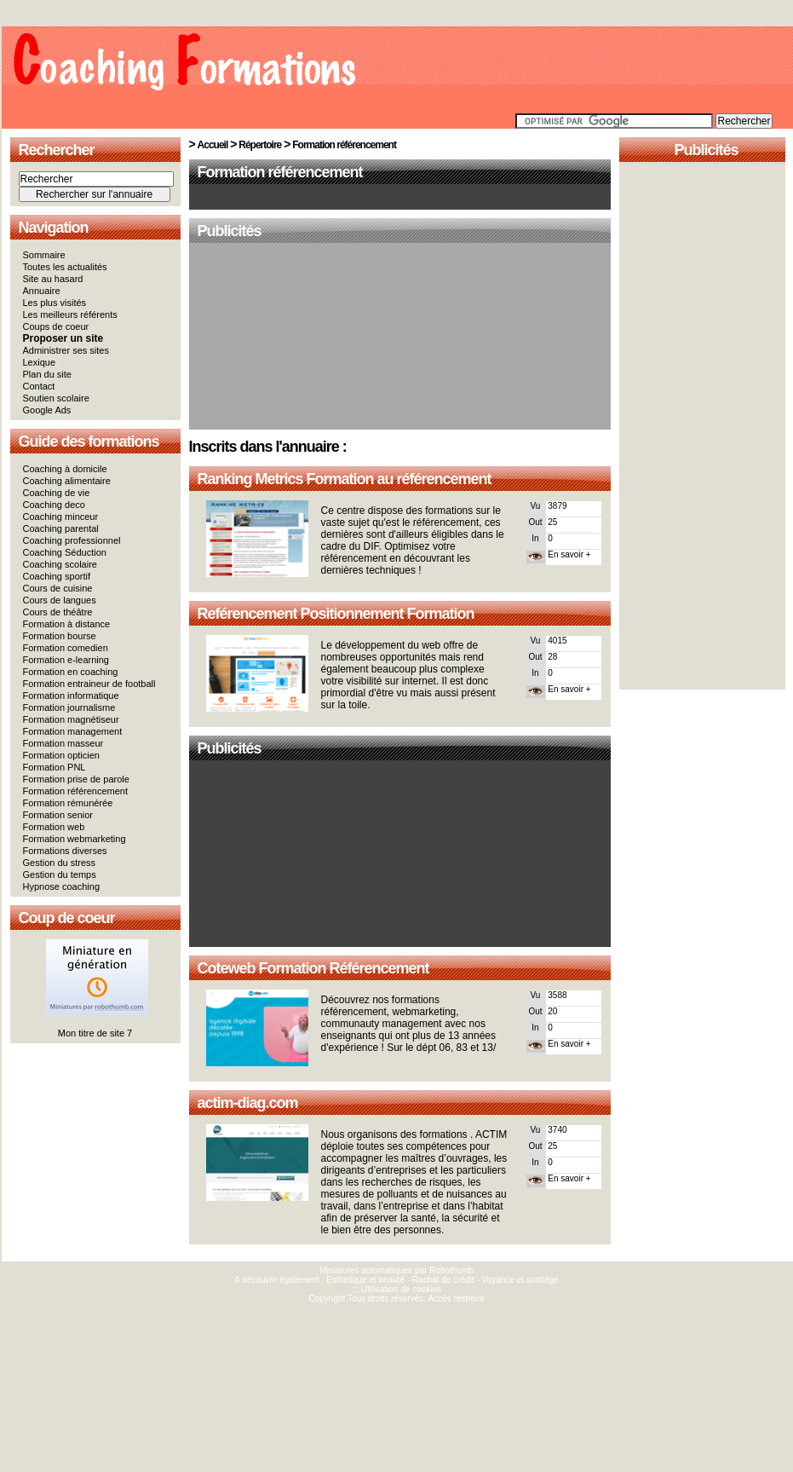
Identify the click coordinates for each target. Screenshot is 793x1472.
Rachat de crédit (443, 1279)
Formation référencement (76, 791)
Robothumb (451, 1270)
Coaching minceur (61, 516)
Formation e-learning (66, 660)
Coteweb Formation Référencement (313, 968)
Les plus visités (55, 302)
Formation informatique (71, 695)
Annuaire (41, 291)
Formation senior (58, 815)
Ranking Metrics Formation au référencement (344, 479)
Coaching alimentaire (67, 481)
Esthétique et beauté (365, 1279)
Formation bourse (59, 636)
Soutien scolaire (56, 398)
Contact (39, 386)
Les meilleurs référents (70, 314)
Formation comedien (65, 648)
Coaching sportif (57, 576)
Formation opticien (62, 755)
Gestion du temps (59, 874)
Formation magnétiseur (71, 719)
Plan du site (47, 374)
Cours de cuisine (58, 588)
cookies (426, 1289)
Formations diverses (65, 851)
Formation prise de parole (76, 779)
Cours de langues (59, 600)
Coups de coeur (56, 326)
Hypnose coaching (62, 886)
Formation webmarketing (74, 839)
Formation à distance (67, 624)
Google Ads (47, 410)
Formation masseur (63, 743)
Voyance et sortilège (520, 1279)
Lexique (39, 362)
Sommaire (44, 255)
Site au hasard (53, 279)
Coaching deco (54, 504)
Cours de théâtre (58, 612)
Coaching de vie (56, 493)
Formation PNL (54, 767)
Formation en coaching (70, 672)
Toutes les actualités (65, 267)
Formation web (54, 827)
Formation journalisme (69, 707)
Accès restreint (456, 1298)
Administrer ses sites (66, 350)
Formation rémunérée (68, 803)
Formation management (73, 731)
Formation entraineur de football (89, 683)
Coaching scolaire (60, 564)
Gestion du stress (59, 862)
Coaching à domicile (65, 469)
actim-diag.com (248, 1102)
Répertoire (259, 145)
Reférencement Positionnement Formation (336, 613)
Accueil (213, 145)
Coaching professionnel (72, 540)
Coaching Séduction (64, 552)
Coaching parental (61, 528)
